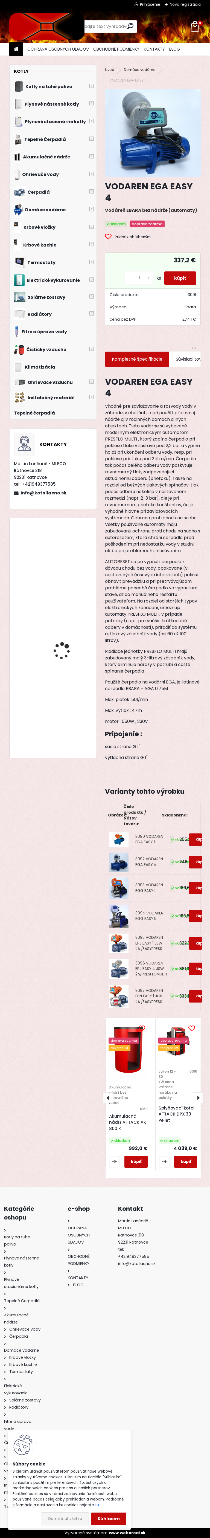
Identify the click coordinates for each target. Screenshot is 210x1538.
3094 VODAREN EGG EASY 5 (149, 916)
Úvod (109, 69)
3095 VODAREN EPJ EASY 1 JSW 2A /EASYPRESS (149, 943)
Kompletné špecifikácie (137, 359)
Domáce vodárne (140, 69)
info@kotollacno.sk (43, 493)
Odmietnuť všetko (65, 1518)
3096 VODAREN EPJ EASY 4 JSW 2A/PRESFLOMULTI (151, 969)
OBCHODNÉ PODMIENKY (116, 49)
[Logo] (46, 26)
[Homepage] (16, 49)
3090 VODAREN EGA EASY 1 (149, 839)
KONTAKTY (154, 49)
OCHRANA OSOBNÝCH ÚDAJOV (58, 49)
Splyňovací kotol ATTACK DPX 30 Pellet (176, 1114)
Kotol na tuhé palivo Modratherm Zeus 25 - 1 (68, 702)
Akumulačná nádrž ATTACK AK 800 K (127, 1122)
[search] (130, 26)
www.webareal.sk (127, 1533)
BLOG (174, 49)
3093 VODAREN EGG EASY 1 (149, 887)
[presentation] (108, 1097)
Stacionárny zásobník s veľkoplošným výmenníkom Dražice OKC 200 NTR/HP (68, 650)
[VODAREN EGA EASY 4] (152, 133)
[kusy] (137, 278)
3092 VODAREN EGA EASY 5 (149, 861)
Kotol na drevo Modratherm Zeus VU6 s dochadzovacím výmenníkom (68, 573)
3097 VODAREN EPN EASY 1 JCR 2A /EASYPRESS (149, 996)
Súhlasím (109, 1519)
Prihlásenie (150, 4)
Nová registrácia (185, 4)
